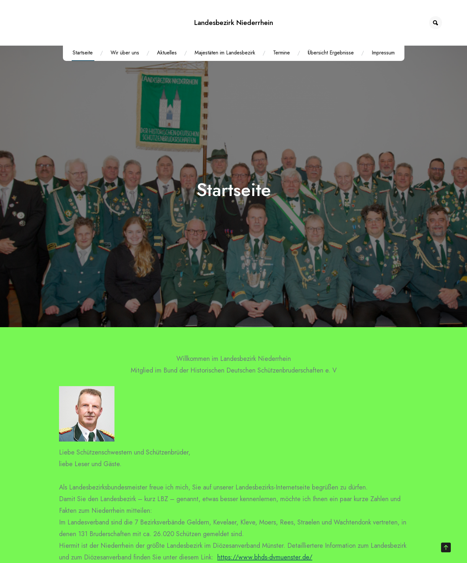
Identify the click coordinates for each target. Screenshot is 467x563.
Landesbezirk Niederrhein (233, 22)
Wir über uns (125, 52)
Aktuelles (167, 52)
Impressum (383, 52)
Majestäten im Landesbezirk (225, 52)
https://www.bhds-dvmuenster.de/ (264, 557)
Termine (281, 52)
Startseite (83, 52)
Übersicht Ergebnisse (331, 52)
